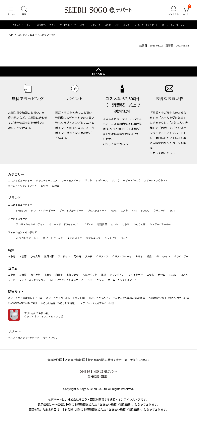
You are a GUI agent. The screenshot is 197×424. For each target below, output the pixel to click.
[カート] (186, 11)
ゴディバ (88, 224)
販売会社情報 (73, 360)
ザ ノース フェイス (53, 238)
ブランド (14, 197)
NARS (114, 210)
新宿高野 (102, 224)
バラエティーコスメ (46, 180)
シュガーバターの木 (160, 224)
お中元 (44, 185)
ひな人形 (35, 256)
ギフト (83, 24)
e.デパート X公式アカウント (96, 303)
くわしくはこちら (114, 144)
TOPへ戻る (98, 74)
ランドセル (64, 256)
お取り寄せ (73, 274)
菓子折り (35, 274)
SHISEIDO (21, 210)
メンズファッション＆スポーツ (66, 279)
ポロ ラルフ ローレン (27, 238)
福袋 (149, 256)
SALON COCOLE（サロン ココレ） (167, 298)
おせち (139, 256)
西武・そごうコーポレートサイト (64, 298)
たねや (114, 224)
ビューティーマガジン (174, 24)
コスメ (184, 274)
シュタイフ (111, 238)
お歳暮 (55, 185)
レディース (96, 24)
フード (11, 279)
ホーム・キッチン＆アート (145, 24)
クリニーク (159, 210)
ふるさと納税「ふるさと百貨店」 (59, 303)
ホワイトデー (181, 256)
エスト (124, 210)
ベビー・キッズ (122, 24)
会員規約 (53, 360)
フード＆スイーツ (68, 24)
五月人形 (49, 256)
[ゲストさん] (174, 11)
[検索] (24, 11)
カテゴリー (16, 174)
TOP (10, 34)
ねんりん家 (139, 224)
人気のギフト (90, 274)
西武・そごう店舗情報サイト (23, 298)
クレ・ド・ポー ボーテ (43, 210)
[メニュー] (11, 11)
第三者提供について (137, 360)
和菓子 (59, 274)
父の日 (88, 256)
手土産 (47, 274)
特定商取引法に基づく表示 (105, 360)
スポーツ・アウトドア (156, 180)
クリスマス (102, 256)
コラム (13, 268)
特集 (11, 250)
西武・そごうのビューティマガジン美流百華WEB (115, 298)
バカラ (124, 238)
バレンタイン (162, 256)
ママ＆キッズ (93, 238)
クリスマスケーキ (122, 256)
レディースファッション (32, 279)
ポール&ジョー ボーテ (71, 210)
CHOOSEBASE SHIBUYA (21, 303)
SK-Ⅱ (173, 210)
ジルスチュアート (97, 210)
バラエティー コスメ (46, 24)
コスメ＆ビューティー (22, 24)
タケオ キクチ (74, 238)
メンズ (108, 24)
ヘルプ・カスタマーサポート (23, 337)
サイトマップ (50, 337)
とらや (125, 224)
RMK (134, 210)
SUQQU (145, 210)
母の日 (77, 256)
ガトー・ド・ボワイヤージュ (64, 224)
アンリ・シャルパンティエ (30, 224)
